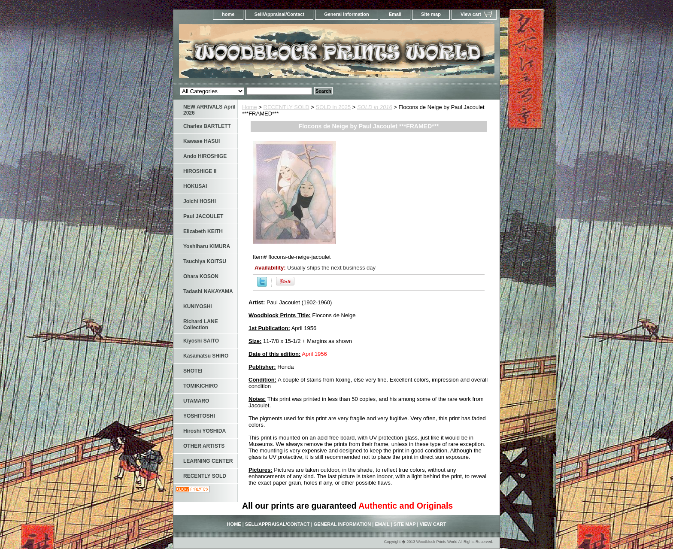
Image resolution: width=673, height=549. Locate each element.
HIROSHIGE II (199, 171)
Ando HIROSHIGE (205, 156)
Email (395, 14)
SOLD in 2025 (333, 107)
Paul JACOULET (203, 216)
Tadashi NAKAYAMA (208, 291)
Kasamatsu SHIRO (205, 356)
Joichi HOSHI (199, 201)
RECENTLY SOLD (286, 107)
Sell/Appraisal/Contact (279, 14)
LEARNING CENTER (208, 461)
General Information (346, 14)
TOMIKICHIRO (200, 386)
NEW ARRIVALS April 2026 (209, 110)
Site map (431, 14)
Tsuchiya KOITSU (204, 261)
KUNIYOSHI (197, 306)
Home (249, 107)
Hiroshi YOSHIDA (204, 431)
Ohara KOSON (200, 276)
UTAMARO (196, 401)
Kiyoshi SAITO (201, 341)
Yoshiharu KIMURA (206, 246)
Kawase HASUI (201, 141)
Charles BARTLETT (207, 126)
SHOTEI (193, 371)
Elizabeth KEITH (203, 231)
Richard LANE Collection (200, 324)
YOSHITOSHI (199, 416)
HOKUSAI (195, 186)
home (228, 14)
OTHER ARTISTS (203, 446)
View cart (471, 14)
